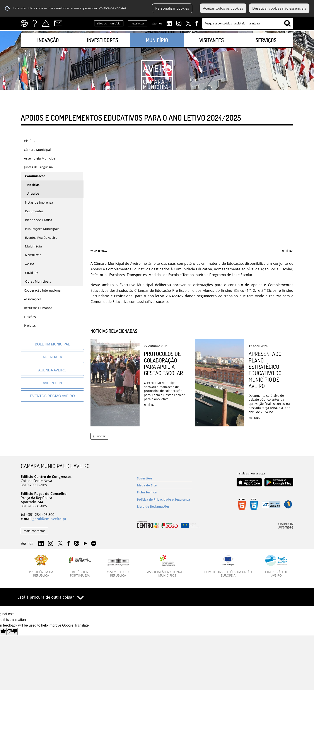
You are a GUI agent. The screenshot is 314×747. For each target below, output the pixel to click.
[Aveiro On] (52, 383)
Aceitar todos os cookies (223, 8)
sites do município (109, 23)
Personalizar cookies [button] (172, 8)
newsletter (137, 23)
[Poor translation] (12, 631)
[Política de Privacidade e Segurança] (164, 499)
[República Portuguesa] (80, 566)
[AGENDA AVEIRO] (52, 370)
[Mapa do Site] (164, 485)
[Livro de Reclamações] (164, 506)
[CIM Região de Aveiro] (276, 566)
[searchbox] (247, 23)
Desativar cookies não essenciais (279, 8)
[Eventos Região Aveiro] (52, 396)
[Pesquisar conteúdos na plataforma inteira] (287, 23)
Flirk (93, 543)
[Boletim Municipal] (52, 344)
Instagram (178, 23)
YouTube (85, 544)
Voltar (101, 436)
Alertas (46, 23)
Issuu (76, 543)
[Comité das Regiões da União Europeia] (228, 566)
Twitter (188, 23)
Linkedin (169, 23)
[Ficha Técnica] (164, 492)
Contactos (58, 23)
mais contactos (34, 531)
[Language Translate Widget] (26, 23)
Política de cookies (112, 8)
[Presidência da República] (41, 566)
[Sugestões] (164, 478)
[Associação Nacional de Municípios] (167, 566)
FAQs (34, 23)
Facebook (196, 23)
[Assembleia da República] (118, 567)
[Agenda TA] (52, 357)
